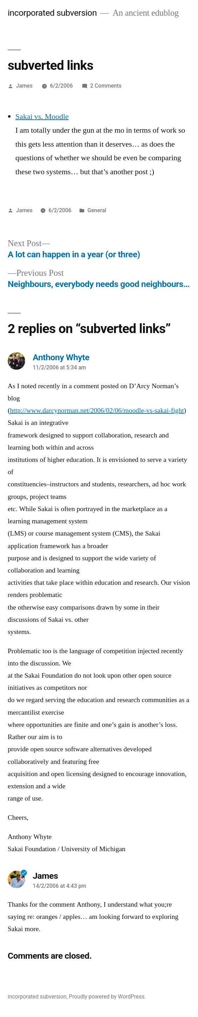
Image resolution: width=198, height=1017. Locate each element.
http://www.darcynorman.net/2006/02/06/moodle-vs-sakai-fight (97, 410)
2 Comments (105, 85)
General (96, 210)
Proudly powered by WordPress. (107, 996)
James (24, 85)
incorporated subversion (52, 13)
